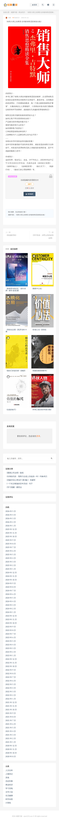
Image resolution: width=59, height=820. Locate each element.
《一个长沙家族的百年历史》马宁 (19, 483)
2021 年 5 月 (11, 727)
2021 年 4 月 (11, 731)
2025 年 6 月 (11, 551)
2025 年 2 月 (11, 565)
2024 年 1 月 (11, 612)
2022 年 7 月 (11, 677)
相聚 (8, 18)
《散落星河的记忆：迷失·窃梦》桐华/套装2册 (16, 289)
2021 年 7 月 (11, 720)
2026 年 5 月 (11, 511)
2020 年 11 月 (11, 749)
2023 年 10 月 (11, 623)
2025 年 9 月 (11, 540)
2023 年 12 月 (11, 616)
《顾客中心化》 (37, 288)
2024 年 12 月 (11, 572)
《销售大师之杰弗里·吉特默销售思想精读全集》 (30, 215)
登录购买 (29, 194)
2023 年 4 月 (11, 645)
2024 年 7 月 (11, 590)
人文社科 (9, 770)
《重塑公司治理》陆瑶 (15, 473)
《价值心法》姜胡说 (38, 330)
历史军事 (9, 781)
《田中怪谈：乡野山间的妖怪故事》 (43, 236)
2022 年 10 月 (11, 666)
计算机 (8, 803)
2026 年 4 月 (11, 515)
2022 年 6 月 (11, 681)
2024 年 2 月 (11, 608)
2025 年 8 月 (11, 544)
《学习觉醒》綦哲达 (14, 487)
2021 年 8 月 (11, 717)
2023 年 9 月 (11, 626)
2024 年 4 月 (11, 601)
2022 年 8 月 (11, 673)
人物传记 (9, 774)
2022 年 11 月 (11, 663)
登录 (38, 436)
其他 (7, 777)
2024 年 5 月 (11, 598)
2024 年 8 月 (11, 587)
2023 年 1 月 (11, 655)
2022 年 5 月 (11, 684)
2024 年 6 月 (11, 594)
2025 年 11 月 (11, 533)
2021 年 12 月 (11, 702)
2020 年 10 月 (11, 753)
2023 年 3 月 (11, 648)
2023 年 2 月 (11, 652)
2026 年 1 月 (11, 526)
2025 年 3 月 (11, 562)
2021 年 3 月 (11, 735)
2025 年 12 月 (11, 529)
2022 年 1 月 (11, 699)
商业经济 (22, 12)
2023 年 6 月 (11, 637)
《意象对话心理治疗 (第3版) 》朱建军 (20, 480)
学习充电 (9, 788)
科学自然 (9, 799)
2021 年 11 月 (11, 706)
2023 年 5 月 (11, 641)
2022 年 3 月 (11, 691)
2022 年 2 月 (11, 695)
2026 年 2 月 (11, 522)
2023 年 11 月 (11, 619)
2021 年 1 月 (11, 742)
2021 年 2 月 (11, 738)
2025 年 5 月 (11, 554)
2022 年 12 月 (11, 659)
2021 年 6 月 (11, 724)
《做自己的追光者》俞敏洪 (15, 371)
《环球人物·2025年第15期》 (41, 409)
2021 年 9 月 (11, 713)
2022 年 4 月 (11, 688)
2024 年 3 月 (11, 605)
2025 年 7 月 (11, 547)
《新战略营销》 (11, 235)
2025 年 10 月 (11, 536)
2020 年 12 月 (11, 746)
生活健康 (9, 795)
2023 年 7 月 (11, 634)
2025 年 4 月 (11, 558)
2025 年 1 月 (11, 569)
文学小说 (9, 792)
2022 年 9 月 (11, 670)
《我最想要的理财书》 (39, 371)
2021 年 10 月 (11, 709)
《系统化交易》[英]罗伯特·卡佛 (16, 331)
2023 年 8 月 (11, 630)
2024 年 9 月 (11, 583)
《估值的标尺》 (11, 409)
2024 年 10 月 (11, 580)
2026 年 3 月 (11, 518)
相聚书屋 (14, 12)
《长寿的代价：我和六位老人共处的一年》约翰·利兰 (26, 476)
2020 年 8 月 (11, 756)
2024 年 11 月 (11, 576)
